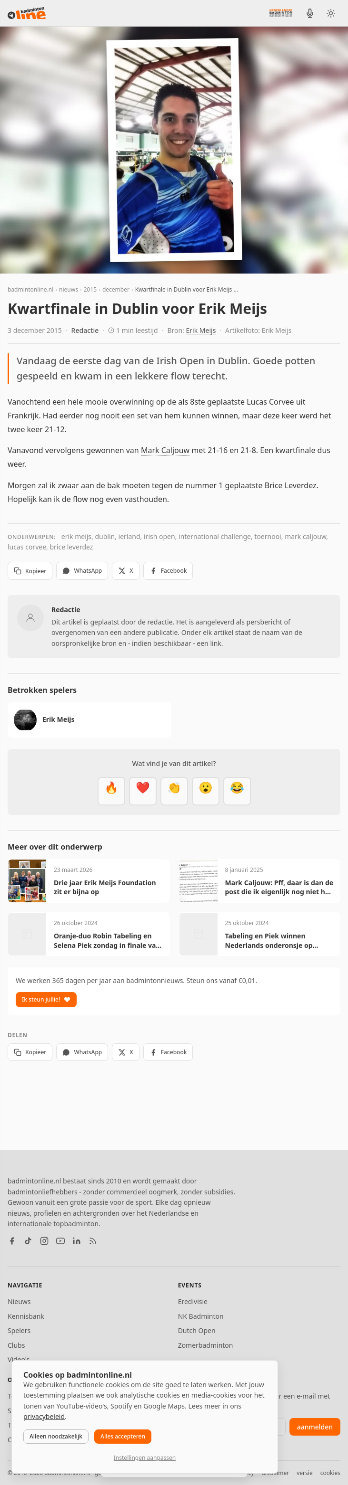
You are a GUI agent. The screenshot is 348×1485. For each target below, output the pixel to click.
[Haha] (237, 791)
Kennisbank (26, 1316)
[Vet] (111, 791)
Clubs (16, 1345)
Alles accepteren (122, 1436)
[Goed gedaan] (174, 791)
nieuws (68, 289)
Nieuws (19, 1301)
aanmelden (315, 1426)
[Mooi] (143, 791)
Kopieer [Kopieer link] (30, 571)
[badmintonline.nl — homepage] (27, 13)
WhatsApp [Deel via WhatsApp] (82, 571)
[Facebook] (12, 1241)
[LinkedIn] (76, 1241)
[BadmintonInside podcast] (309, 13)
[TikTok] (28, 1241)
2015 (90, 289)
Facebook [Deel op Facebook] (168, 571)
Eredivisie (193, 1301)
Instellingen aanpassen (145, 1458)
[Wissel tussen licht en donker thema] (330, 13)
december (115, 289)
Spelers (19, 1330)
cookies (330, 1473)
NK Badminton (201, 1316)
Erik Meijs (201, 330)
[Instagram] (44, 1241)
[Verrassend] (205, 791)
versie (304, 1473)
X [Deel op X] (125, 571)
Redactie (85, 330)
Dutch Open (197, 1330)
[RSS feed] (93, 1241)
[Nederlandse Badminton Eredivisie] (281, 13)
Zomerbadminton (205, 1345)
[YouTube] (60, 1241)
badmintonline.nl (30, 289)
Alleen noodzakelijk (56, 1436)
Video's (19, 1359)
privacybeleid (44, 1416)
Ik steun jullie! (46, 999)
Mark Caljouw (165, 450)
